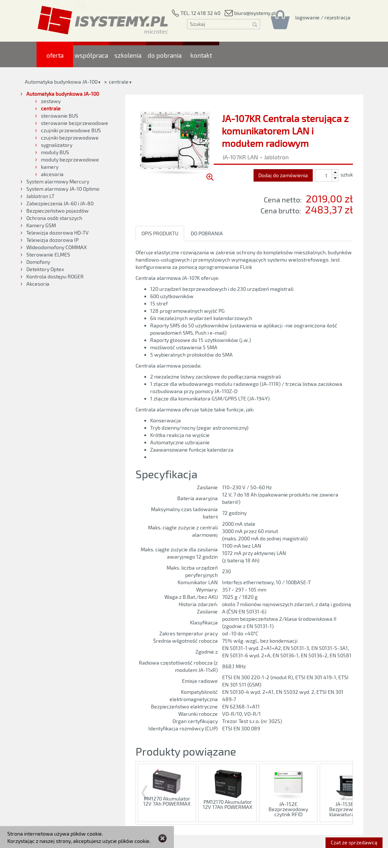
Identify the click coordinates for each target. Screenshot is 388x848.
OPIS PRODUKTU (159, 233)
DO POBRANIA (207, 233)
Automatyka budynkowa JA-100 (61, 82)
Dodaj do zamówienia (283, 175)
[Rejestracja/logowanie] (322, 17)
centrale (119, 82)
